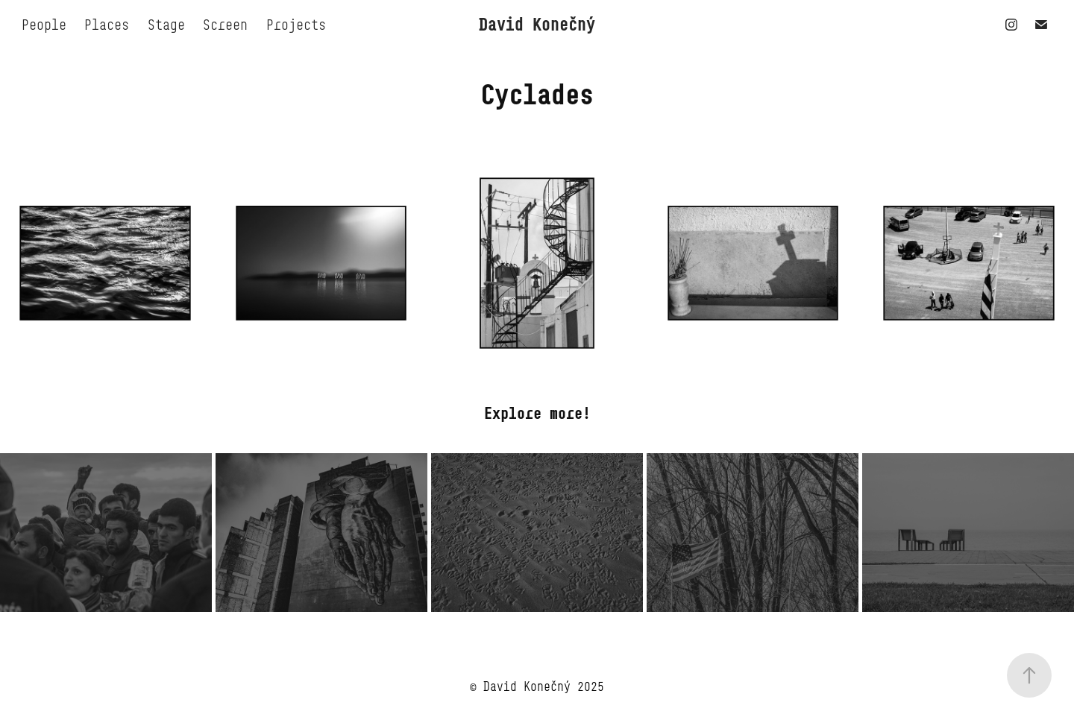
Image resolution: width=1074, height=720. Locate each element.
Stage (166, 24)
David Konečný (537, 24)
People (44, 24)
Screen (225, 24)
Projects (296, 24)
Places (106, 24)
